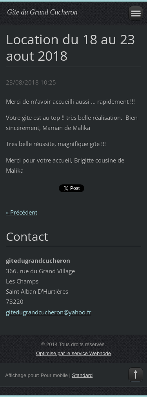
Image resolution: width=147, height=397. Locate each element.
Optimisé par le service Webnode (73, 353)
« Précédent (21, 212)
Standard (82, 375)
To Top (135, 374)
